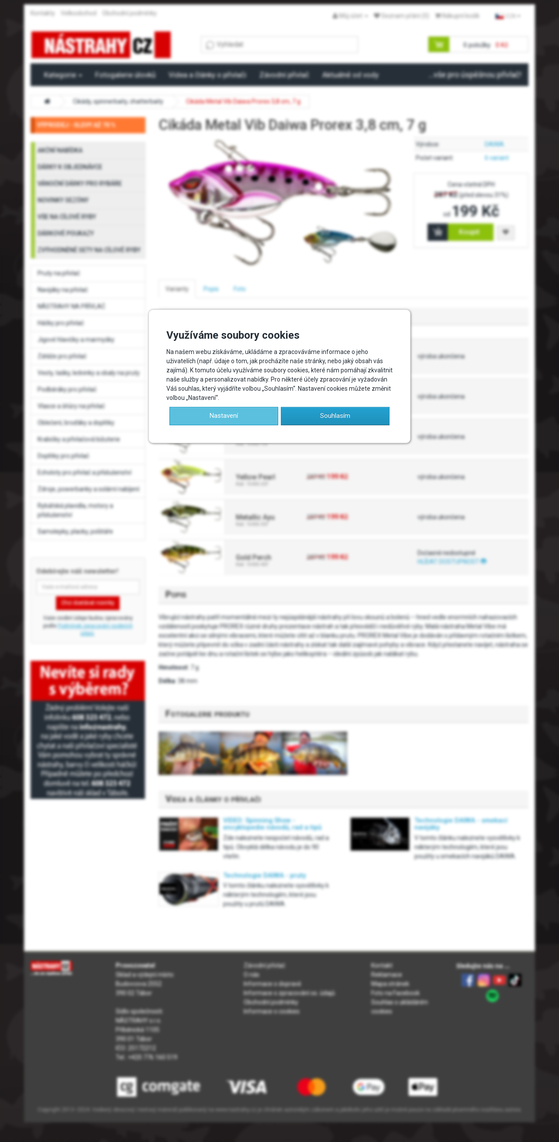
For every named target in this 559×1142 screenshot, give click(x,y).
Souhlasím (335, 416)
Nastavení (224, 416)
